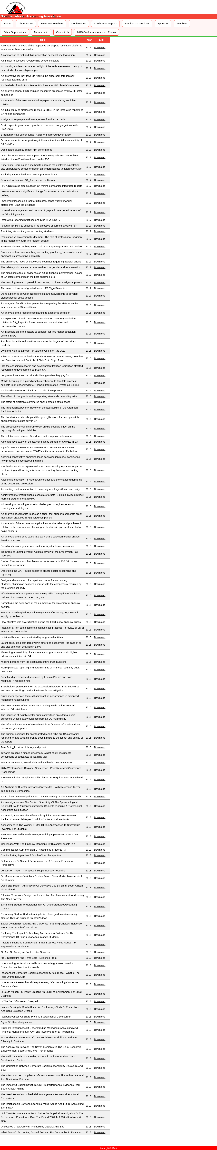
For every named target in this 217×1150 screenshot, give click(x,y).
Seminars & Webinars (137, 23)
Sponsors (163, 23)
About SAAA (26, 23)
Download (99, 47)
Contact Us (62, 32)
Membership (41, 32)
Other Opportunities (15, 32)
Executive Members (52, 23)
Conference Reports (105, 23)
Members (182, 23)
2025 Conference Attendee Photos (96, 32)
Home (7, 23)
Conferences (79, 23)
